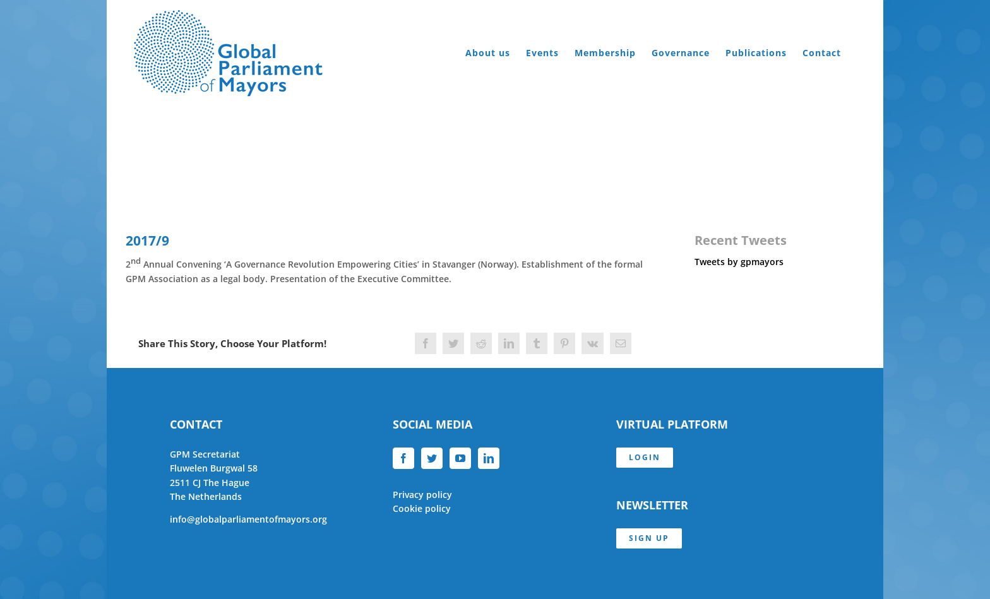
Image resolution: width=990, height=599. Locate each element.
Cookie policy (422, 508)
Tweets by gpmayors (739, 262)
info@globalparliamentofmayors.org (248, 519)
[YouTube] (460, 458)
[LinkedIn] (488, 458)
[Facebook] (403, 458)
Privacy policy (422, 495)
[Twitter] (432, 458)
